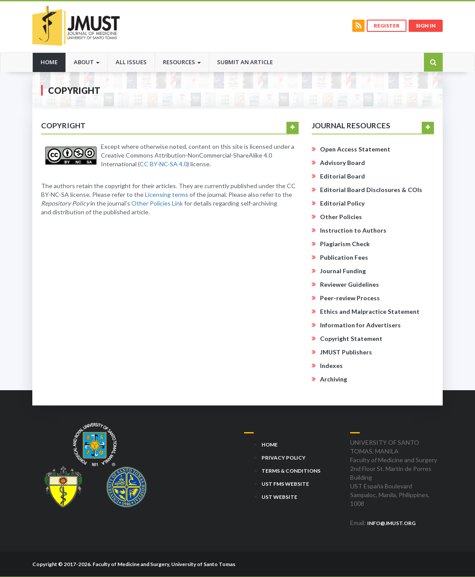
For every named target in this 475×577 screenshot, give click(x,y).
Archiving (333, 379)
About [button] (87, 62)
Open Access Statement (355, 149)
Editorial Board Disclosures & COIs (371, 189)
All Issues (131, 62)
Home (53, 61)
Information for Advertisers (360, 325)
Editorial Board (342, 176)
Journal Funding (343, 271)
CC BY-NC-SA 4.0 (163, 164)
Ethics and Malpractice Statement (370, 311)
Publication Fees (344, 257)
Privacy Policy (284, 457)
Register (386, 25)
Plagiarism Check (345, 243)
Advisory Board (342, 162)
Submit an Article (245, 62)
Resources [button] (182, 62)
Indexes (331, 365)
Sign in (426, 25)
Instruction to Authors (353, 230)
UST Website (279, 497)
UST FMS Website (285, 484)
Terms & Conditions (291, 470)
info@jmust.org (391, 523)
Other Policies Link (157, 203)
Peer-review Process (350, 298)
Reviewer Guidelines (349, 284)
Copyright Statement (351, 338)
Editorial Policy (342, 203)
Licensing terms (166, 194)
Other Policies (341, 216)
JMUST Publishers (346, 352)
